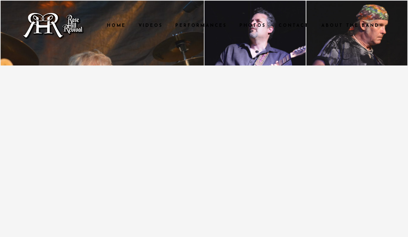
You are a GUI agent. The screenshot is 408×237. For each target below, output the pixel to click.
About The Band (350, 25)
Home (116, 25)
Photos (252, 25)
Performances (201, 25)
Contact (294, 25)
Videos (151, 25)
